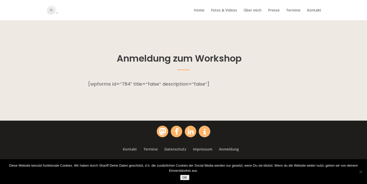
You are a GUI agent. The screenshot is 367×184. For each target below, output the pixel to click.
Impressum (202, 149)
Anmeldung (229, 149)
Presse (274, 10)
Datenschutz (175, 149)
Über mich (252, 10)
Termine (293, 10)
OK (184, 177)
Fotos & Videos (224, 10)
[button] (162, 131)
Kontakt (314, 10)
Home (199, 10)
